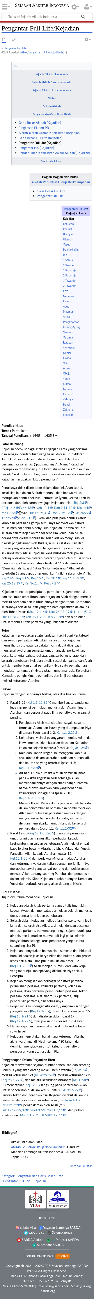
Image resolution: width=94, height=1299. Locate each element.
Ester (66, 301)
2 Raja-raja (69, 275)
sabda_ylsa (26, 1227)
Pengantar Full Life (15, 48)
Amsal (66, 316)
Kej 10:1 (52, 578)
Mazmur (68, 311)
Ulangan (68, 239)
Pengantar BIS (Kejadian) (36, 148)
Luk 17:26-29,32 (14, 1110)
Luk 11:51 (81, 612)
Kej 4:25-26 (43, 1075)
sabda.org (48, 1291)
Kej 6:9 (36, 578)
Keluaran (68, 224)
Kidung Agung (71, 327)
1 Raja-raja (69, 270)
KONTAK (29, 1256)
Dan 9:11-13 (63, 508)
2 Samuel (68, 265)
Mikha (67, 384)
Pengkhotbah (71, 322)
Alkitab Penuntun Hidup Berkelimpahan (60, 182)
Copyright (13, 1266)
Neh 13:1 (42, 508)
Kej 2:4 (7, 578)
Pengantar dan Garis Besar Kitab (51, 114)
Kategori (8, 1176)
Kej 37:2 (50, 583)
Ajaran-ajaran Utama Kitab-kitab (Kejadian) (49, 133)
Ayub (66, 306)
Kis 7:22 (54, 617)
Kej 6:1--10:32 (29, 798)
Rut (65, 255)
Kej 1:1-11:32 (37, 702)
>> (15, 66)
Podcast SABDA (63, 1240)
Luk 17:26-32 (11, 617)
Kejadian (68, 218)
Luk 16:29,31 (38, 513)
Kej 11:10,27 (71, 578)
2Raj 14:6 (9, 508)
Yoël (65, 363)
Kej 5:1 (21, 578)
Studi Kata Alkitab (51, 161)
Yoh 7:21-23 (35, 617)
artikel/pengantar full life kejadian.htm (43, 52)
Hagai (66, 404)
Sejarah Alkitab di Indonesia (51, 74)
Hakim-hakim (71, 249)
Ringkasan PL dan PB (33, 128)
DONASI (62, 1256)
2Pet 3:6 (36, 1110)
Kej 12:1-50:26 (40, 833)
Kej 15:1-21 (19, 1016)
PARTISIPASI (45, 1256)
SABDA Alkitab (30, 1240)
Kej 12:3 (79, 1080)
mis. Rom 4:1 (68, 1100)
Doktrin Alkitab (52, 106)
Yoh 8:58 (42, 1115)
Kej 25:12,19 (11, 583)
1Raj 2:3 (78, 503)
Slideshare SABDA (48, 1245)
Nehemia (68, 296)
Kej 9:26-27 (11, 1080)
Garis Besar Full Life (51, 191)
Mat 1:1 (25, 1115)
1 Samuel (68, 260)
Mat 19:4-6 (36, 612)
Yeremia (68, 337)
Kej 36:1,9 (32, 583)
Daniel (67, 353)
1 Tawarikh (69, 280)
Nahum (67, 389)
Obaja (66, 373)
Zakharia (68, 409)
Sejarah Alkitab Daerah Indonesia (51, 82)
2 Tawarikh (69, 285)
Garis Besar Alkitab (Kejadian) (39, 123)
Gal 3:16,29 (69, 1090)
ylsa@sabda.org (57, 1286)
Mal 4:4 (82, 508)
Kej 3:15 (79, 1070)
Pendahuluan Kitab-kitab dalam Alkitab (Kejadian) (54, 153)
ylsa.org (85, 1286)
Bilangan (68, 234)
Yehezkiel (68, 348)
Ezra (65, 291)
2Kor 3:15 (25, 518)
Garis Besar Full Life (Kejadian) (40, 138)
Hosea (67, 358)
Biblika (52, 98)
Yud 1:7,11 (55, 1110)
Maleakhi (68, 414)
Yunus (66, 378)
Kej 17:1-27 (19, 1021)
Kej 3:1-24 (77, 748)
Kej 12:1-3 (38, 1011)
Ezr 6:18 (25, 508)
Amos (66, 368)
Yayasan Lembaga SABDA (60, 1227)
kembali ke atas (81, 1166)
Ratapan (68, 342)
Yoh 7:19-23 (61, 513)
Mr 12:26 (8, 513)
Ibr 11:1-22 (10, 1105)
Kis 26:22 (82, 513)
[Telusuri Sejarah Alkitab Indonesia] (47, 16)
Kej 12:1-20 (19, 858)
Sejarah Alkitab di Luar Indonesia (51, 90)
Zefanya (68, 399)
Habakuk (68, 394)
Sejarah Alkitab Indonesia (42, 5)
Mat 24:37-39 (59, 612)
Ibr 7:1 (58, 1115)
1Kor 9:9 (8, 518)
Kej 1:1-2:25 (65, 732)
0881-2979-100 (22, 1286)
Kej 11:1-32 (63, 828)
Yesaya (67, 332)
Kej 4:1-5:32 (28, 768)
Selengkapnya (59, 1232)
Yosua (66, 244)
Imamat (67, 229)
